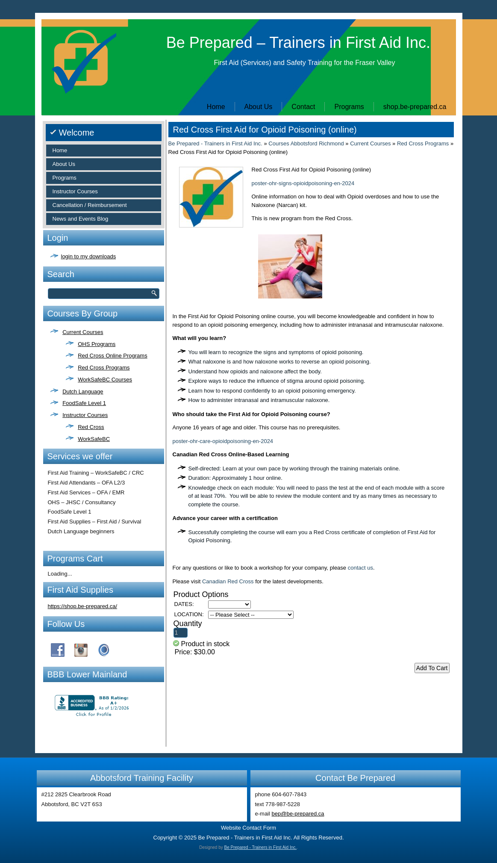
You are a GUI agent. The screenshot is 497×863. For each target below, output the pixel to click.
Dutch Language (82, 391)
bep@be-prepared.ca (298, 813)
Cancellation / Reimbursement (90, 205)
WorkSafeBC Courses (105, 379)
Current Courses (82, 332)
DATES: (184, 604)
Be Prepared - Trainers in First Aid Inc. (215, 143)
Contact (303, 106)
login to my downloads (88, 256)
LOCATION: (189, 614)
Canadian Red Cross (228, 581)
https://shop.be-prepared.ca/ (83, 606)
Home (216, 106)
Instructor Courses (75, 191)
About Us (258, 106)
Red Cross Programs (103, 367)
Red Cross (91, 427)
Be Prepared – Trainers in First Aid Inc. (298, 42)
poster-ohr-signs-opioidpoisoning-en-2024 (303, 183)
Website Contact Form (248, 828)
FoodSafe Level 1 (84, 403)
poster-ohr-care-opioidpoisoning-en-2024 (223, 441)
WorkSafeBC (94, 439)
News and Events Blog (81, 219)
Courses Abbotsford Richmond (306, 143)
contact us (360, 567)
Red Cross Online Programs (112, 355)
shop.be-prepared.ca (415, 106)
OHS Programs (96, 344)
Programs (349, 106)
